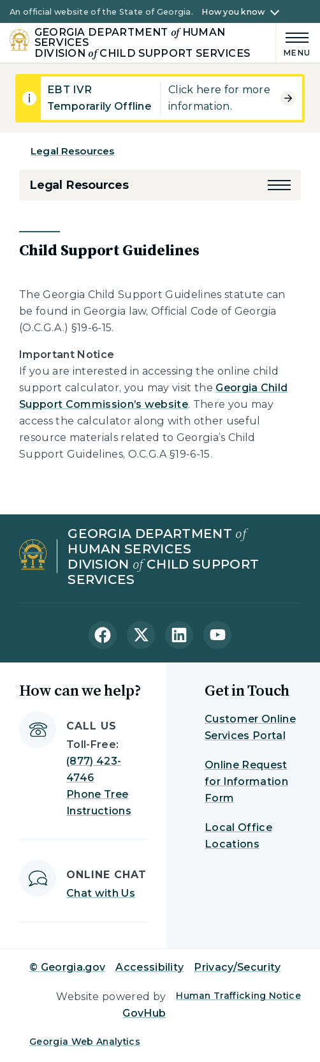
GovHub (144, 1013)
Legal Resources (72, 151)
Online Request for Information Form (246, 781)
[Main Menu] (293, 42)
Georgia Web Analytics (84, 1041)
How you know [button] (233, 12)
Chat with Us (100, 893)
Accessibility (149, 967)
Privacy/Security (237, 967)
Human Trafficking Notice (238, 995)
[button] (279, 185)
